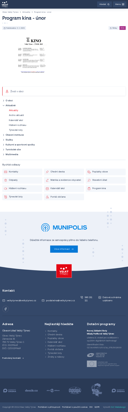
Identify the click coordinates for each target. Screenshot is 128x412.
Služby (9, 140)
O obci (9, 101)
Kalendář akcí (16, 120)
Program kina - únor (42, 12)
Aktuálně (11, 106)
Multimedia (12, 155)
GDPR (97, 407)
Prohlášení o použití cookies (75, 407)
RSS (91, 407)
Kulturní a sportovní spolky (20, 145)
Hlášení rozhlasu (17, 125)
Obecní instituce (15, 135)
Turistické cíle (13, 150)
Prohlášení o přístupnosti (49, 407)
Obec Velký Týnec (10, 12)
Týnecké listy (16, 130)
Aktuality (26, 12)
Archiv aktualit (16, 115)
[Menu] (120, 4)
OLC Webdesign (118, 407)
